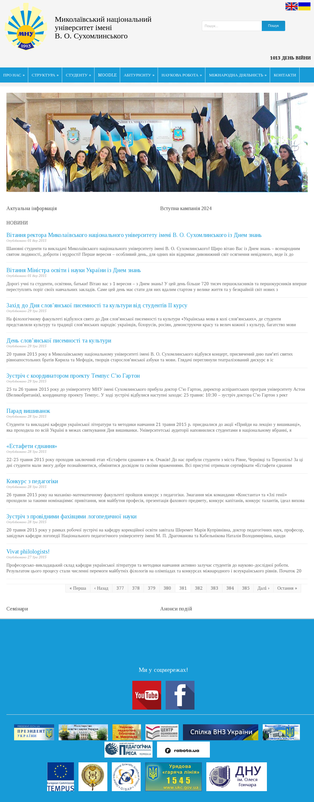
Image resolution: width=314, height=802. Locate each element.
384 (230, 588)
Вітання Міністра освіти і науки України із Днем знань (73, 270)
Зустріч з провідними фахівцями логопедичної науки (71, 516)
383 (214, 588)
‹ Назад (101, 588)
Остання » (287, 588)
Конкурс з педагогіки (32, 481)
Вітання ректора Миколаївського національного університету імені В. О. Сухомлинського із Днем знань (134, 235)
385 (246, 588)
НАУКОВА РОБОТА (181, 75)
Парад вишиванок (28, 411)
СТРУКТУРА (45, 75)
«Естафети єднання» (31, 446)
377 (120, 588)
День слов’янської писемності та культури (58, 340)
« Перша (78, 588)
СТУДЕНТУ (78, 75)
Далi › (263, 588)
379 (151, 588)
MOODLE (107, 75)
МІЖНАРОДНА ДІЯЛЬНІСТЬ (238, 75)
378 (136, 588)
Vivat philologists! (28, 551)
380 (167, 588)
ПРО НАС (14, 75)
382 (198, 588)
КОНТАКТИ (285, 75)
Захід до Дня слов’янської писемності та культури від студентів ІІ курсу (96, 305)
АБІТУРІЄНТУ (139, 75)
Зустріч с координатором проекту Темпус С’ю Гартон (73, 376)
